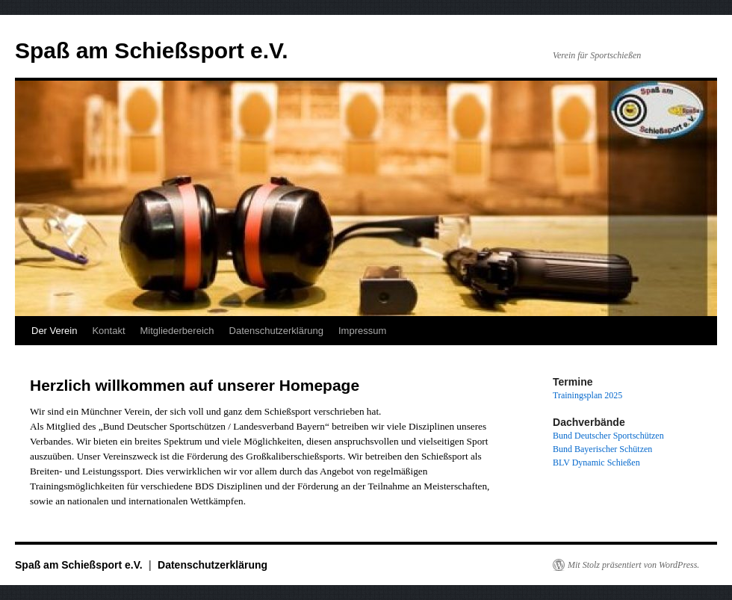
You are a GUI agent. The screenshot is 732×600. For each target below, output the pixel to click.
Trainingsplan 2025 (587, 395)
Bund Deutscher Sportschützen (608, 435)
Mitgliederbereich (177, 330)
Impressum (362, 330)
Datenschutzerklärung (276, 330)
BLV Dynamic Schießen (596, 462)
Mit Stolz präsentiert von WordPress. (633, 565)
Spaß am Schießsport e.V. (151, 50)
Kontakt (108, 330)
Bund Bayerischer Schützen (602, 449)
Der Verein (54, 330)
